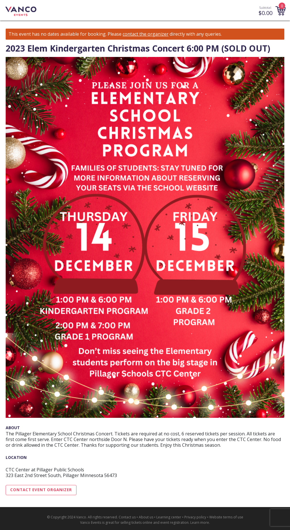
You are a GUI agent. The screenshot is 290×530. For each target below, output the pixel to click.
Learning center (168, 517)
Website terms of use (226, 517)
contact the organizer (146, 34)
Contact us (127, 517)
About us (146, 517)
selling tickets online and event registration (154, 522)
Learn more (199, 522)
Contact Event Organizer (41, 489)
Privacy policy (195, 517)
